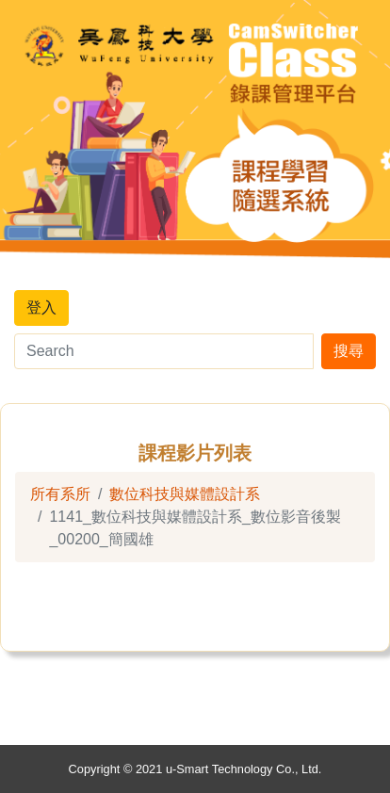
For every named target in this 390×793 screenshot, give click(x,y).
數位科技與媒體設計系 (184, 494)
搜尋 (348, 351)
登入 (41, 307)
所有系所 (60, 494)
